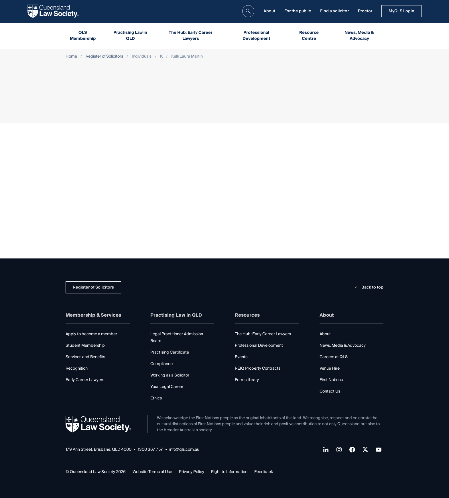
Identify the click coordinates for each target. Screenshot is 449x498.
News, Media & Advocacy (359, 35)
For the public (297, 11)
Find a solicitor (334, 11)
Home (71, 57)
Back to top (368, 287)
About (269, 11)
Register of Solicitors (104, 57)
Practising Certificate (169, 352)
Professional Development (256, 35)
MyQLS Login (401, 11)
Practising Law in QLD (130, 35)
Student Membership (85, 345)
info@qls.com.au (184, 450)
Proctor (365, 11)
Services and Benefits (85, 357)
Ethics (156, 398)
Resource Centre (309, 35)
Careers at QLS (334, 357)
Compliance (161, 363)
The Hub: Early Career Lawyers (190, 35)
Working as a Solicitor (169, 375)
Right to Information (229, 471)
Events (241, 357)
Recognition (77, 368)
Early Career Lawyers (85, 380)
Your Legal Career (166, 386)
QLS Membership (83, 35)
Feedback (263, 471)
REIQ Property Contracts (257, 368)
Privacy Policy (191, 471)
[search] (248, 11)
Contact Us (330, 391)
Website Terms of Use (152, 471)
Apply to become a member (91, 334)
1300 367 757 (150, 450)
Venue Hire (330, 368)
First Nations (331, 380)
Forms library (247, 380)
